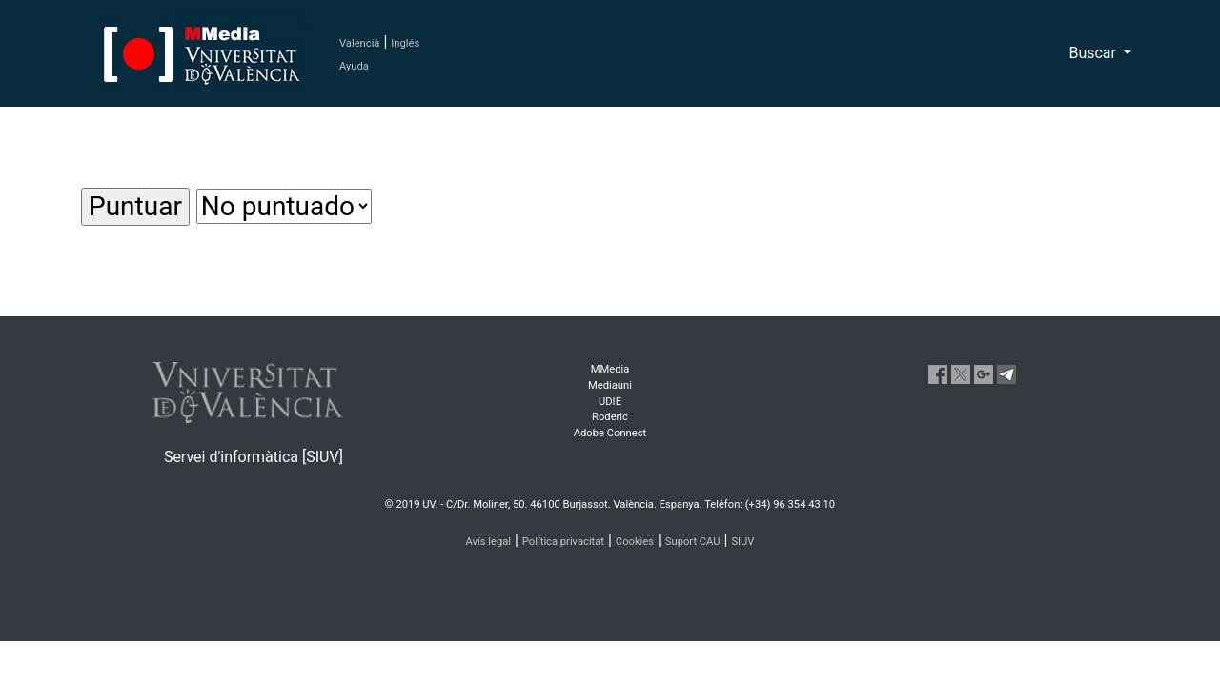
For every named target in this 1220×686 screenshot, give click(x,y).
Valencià (359, 43)
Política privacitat (563, 541)
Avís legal (489, 541)
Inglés (405, 43)
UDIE (610, 401)
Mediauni (610, 385)
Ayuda (354, 66)
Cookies (635, 541)
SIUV (742, 541)
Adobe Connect (610, 433)
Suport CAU (693, 541)
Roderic (610, 417)
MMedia (610, 369)
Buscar (1094, 53)
